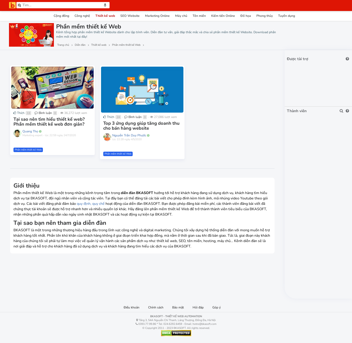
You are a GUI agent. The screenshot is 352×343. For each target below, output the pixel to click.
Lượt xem (19, 56)
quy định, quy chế (91, 203)
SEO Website (130, 16)
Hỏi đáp (198, 307)
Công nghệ (82, 16)
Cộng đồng (61, 16)
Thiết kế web (105, 16)
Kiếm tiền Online (223, 16)
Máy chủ (181, 16)
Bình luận (43, 113)
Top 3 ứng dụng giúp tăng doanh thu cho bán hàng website (141, 125)
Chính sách (155, 307)
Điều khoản (131, 307)
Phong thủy (264, 16)
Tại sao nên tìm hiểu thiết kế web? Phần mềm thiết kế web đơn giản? (49, 121)
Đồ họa (245, 16)
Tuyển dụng (286, 16)
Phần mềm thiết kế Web (28, 149)
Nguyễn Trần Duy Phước (129, 135)
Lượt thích (42, 56)
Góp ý (216, 307)
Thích (18, 113)
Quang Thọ (30, 131)
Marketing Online (157, 16)
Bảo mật (178, 307)
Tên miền (199, 16)
